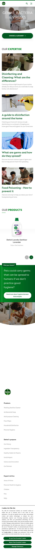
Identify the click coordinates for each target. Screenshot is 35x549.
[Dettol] (5, 3)
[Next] (31, 257)
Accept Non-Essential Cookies (17, 538)
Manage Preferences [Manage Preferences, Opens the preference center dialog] (17, 546)
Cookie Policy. (8, 532)
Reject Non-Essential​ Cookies (17, 542)
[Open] (27, 4)
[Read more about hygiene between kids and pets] (17, 295)
